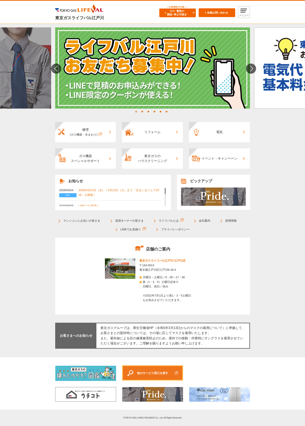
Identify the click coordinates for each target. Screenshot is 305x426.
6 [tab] (166, 111)
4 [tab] (154, 111)
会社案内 (204, 220)
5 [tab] (160, 111)
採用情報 (231, 220)
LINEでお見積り (89, 205)
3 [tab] (148, 111)
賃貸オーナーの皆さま (129, 220)
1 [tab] (136, 111)
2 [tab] (142, 111)
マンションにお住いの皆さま (81, 220)
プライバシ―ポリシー (175, 229)
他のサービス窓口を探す (152, 373)
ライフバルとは (169, 220)
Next (251, 69)
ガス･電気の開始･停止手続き (177, 13)
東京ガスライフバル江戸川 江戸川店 (162, 260)
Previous (56, 69)
